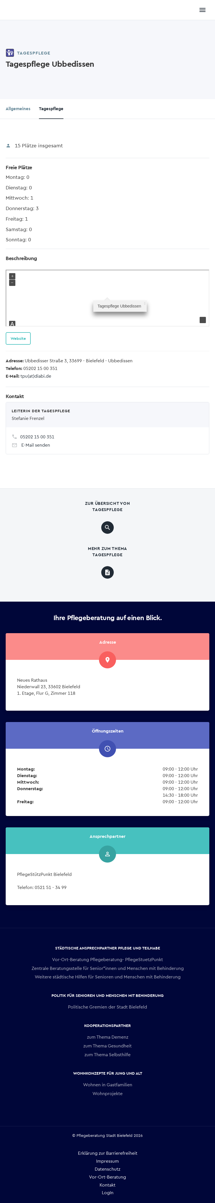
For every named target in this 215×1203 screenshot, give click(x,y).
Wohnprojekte (107, 1093)
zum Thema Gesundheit (107, 1045)
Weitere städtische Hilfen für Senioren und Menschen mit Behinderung (108, 976)
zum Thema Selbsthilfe (107, 1054)
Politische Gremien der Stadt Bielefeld (107, 1006)
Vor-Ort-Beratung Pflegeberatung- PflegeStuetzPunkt (107, 959)
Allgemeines (18, 108)
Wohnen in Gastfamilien (107, 1084)
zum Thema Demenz (107, 1036)
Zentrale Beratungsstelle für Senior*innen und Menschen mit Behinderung (108, 968)
